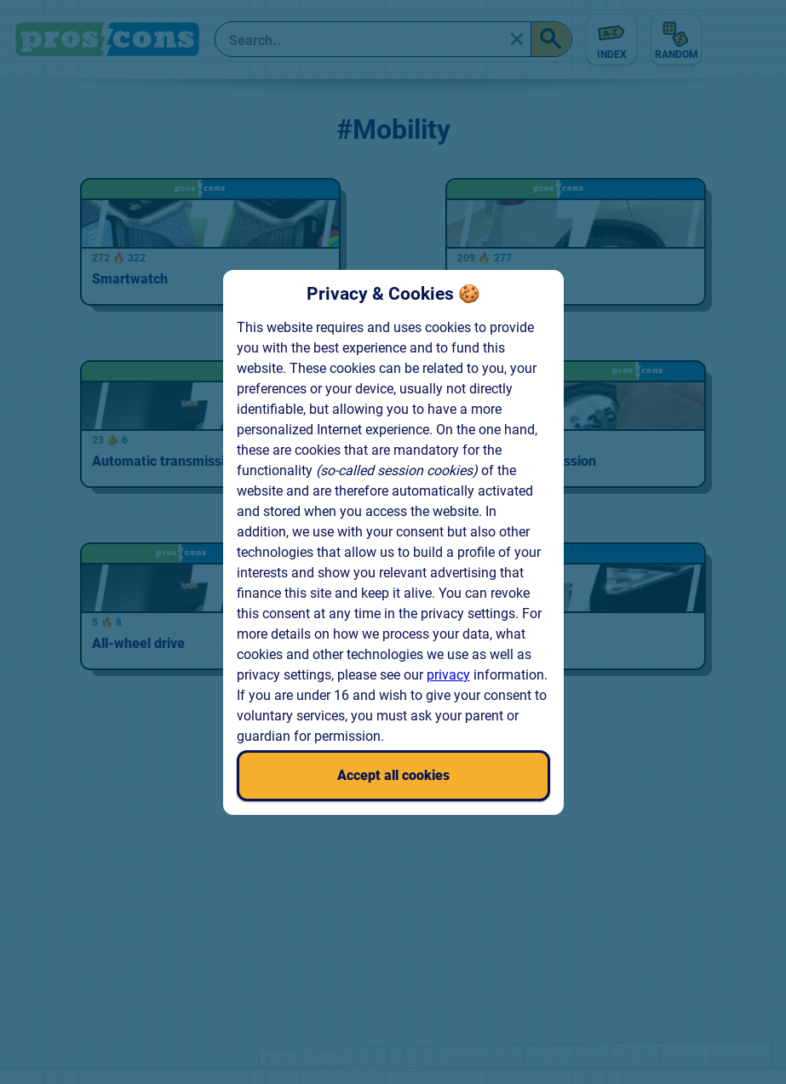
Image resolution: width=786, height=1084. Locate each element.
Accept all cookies (393, 775)
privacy (448, 675)
